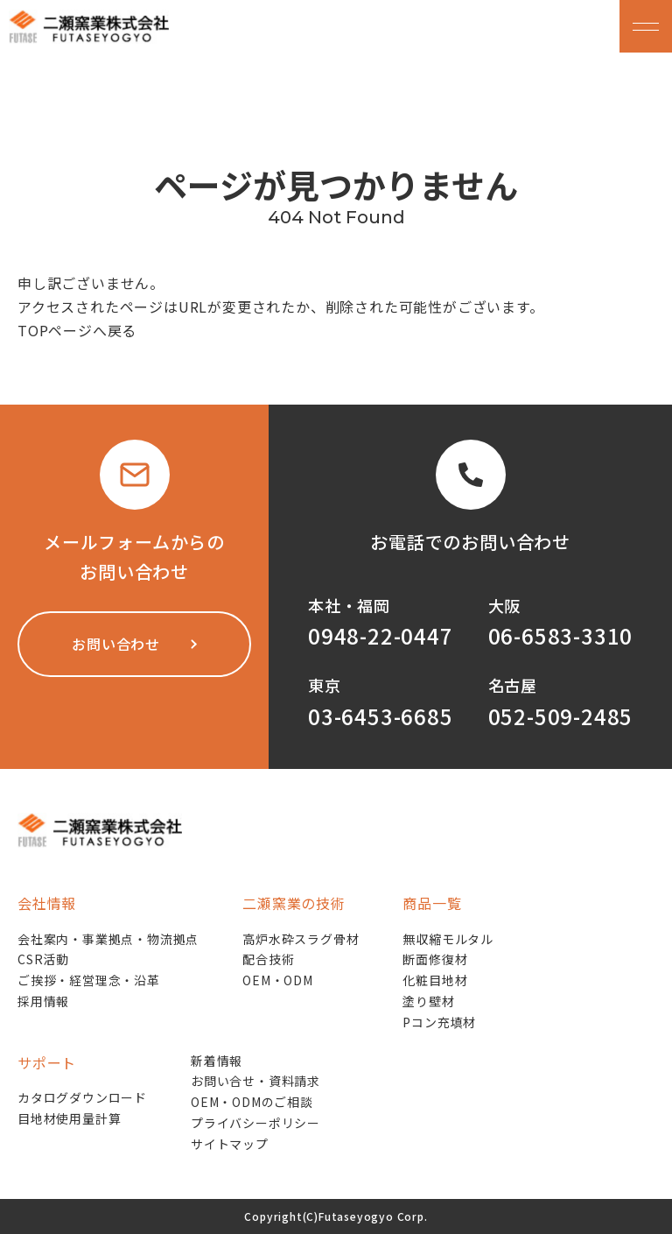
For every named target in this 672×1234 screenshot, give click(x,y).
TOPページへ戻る (77, 330)
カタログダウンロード (82, 1097)
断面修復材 (434, 959)
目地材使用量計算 (69, 1118)
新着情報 (216, 1060)
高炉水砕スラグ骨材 (300, 939)
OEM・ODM (277, 980)
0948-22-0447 (380, 635)
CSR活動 (43, 959)
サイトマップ (230, 1144)
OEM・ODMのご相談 (252, 1102)
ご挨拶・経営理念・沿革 (89, 980)
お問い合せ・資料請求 (255, 1080)
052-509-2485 (561, 716)
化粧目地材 (434, 980)
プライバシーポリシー (255, 1123)
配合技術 (268, 959)
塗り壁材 (428, 1001)
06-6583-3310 (561, 635)
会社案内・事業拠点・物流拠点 (108, 939)
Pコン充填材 (439, 1022)
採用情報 (43, 1001)
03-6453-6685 (380, 716)
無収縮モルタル (448, 939)
